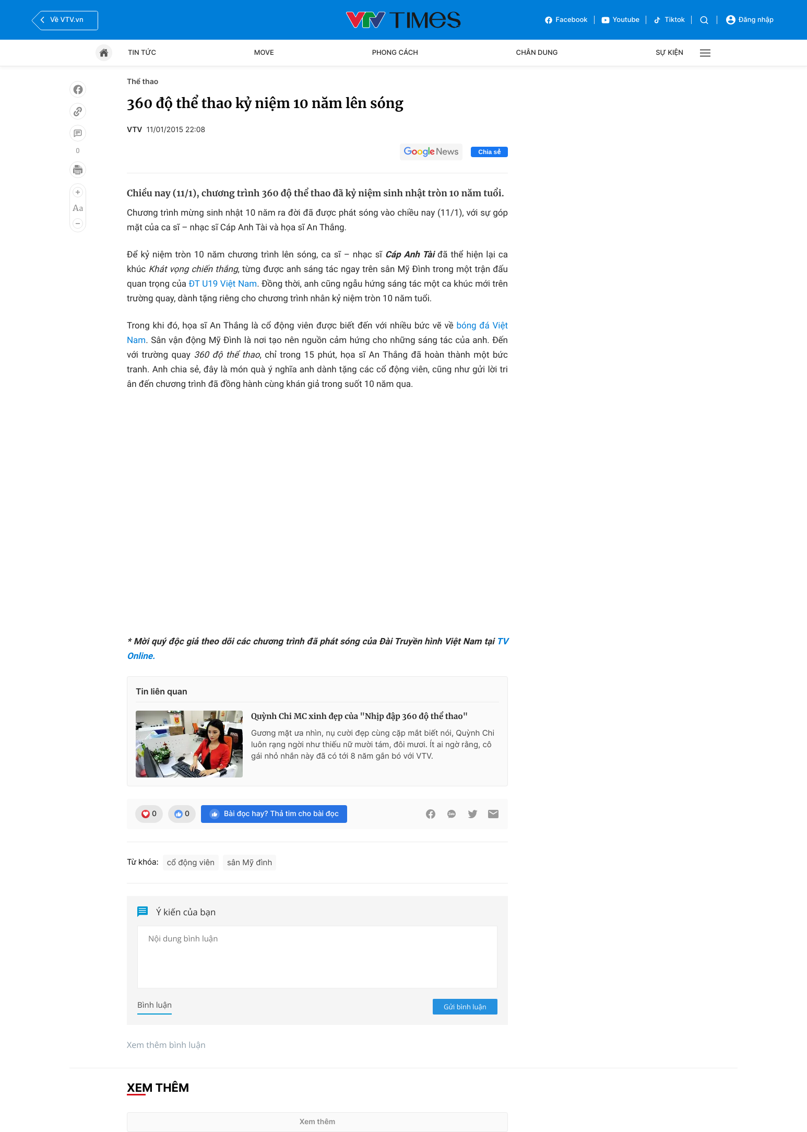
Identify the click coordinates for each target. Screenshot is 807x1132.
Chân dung (537, 53)
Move (264, 53)
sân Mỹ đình (249, 862)
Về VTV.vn (61, 20)
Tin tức (142, 53)
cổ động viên (191, 862)
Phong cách (395, 53)
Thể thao (142, 81)
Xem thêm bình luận (166, 1045)
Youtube (620, 20)
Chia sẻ (489, 152)
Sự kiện (669, 53)
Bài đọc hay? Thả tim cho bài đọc (274, 814)
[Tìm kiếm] (704, 20)
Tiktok (668, 20)
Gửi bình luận (465, 1006)
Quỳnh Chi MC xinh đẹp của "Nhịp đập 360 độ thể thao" (359, 717)
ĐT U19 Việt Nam (223, 284)
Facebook (566, 20)
